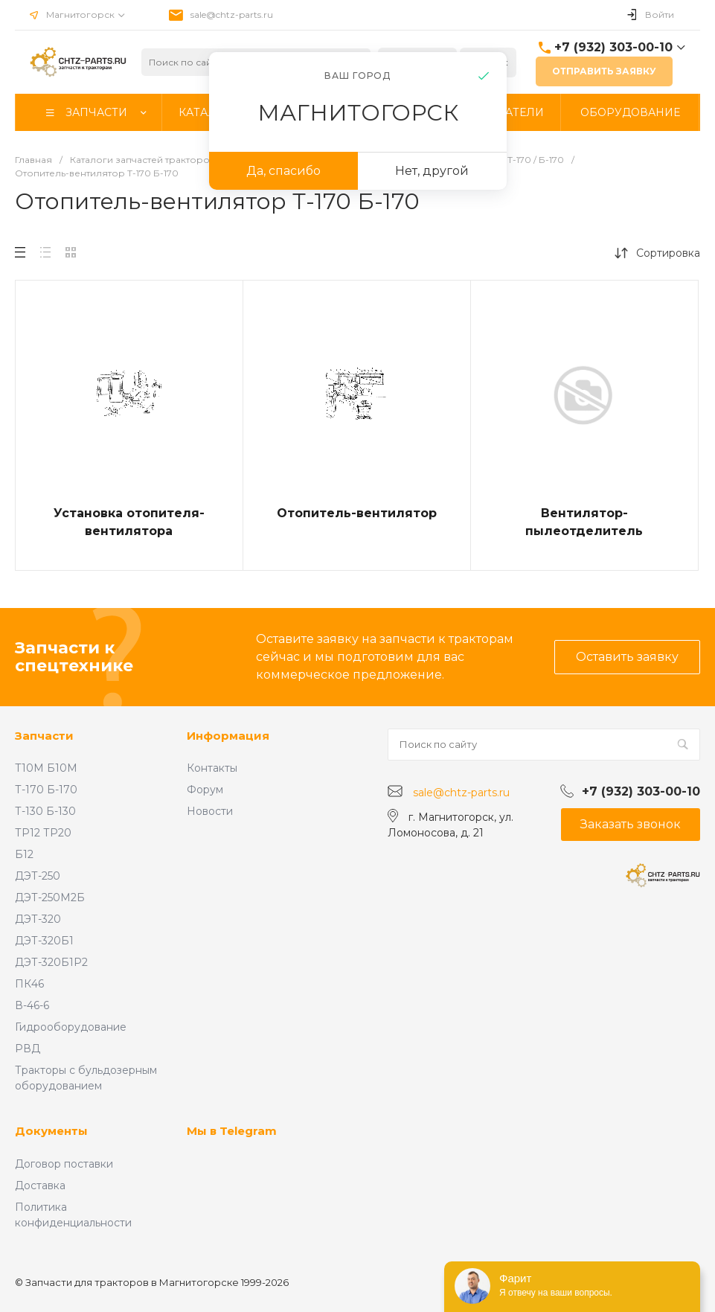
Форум (205, 789)
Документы (51, 1131)
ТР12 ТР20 (43, 832)
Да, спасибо (283, 171)
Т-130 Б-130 (45, 811)
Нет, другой (432, 171)
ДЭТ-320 (38, 919)
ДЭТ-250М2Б (50, 897)
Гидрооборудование (70, 1027)
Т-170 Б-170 (46, 789)
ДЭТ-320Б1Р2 (51, 962)
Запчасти (44, 736)
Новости (210, 811)
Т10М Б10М (46, 768)
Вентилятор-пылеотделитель (584, 522)
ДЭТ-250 (37, 876)
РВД (27, 1048)
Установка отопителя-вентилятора (129, 522)
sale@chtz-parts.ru (231, 14)
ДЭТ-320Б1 (44, 940)
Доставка (40, 1185)
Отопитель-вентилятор (357, 513)
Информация (228, 736)
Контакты (212, 768)
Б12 (24, 854)
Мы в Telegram (232, 1131)
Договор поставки (64, 1164)
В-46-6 (32, 1005)
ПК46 (29, 984)
